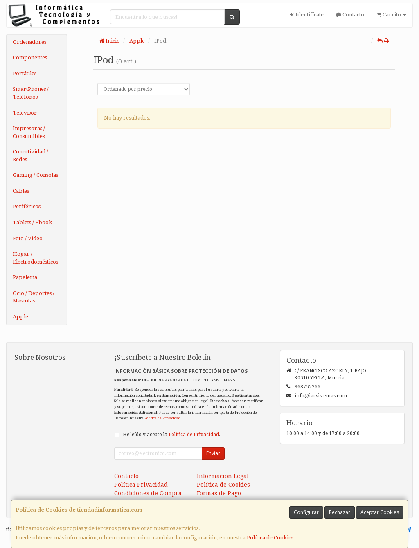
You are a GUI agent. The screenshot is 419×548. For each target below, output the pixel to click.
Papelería (25, 277)
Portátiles (24, 73)
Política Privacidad (141, 484)
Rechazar (339, 512)
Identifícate (307, 14)
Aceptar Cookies (379, 512)
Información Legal (223, 476)
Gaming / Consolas (35, 175)
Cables (21, 191)
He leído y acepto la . (171, 434)
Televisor (25, 113)
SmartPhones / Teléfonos (31, 93)
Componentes (30, 57)
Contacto (350, 14)
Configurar (306, 512)
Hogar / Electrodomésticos (35, 258)
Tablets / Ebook (32, 222)
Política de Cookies (270, 537)
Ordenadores (29, 42)
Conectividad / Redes (30, 155)
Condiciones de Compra (148, 493)
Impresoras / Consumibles (29, 132)
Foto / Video (28, 238)
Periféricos (27, 206)
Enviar (213, 453)
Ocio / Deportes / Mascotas (33, 297)
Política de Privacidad (162, 418)
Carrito (391, 14)
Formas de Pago (219, 493)
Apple (20, 316)
